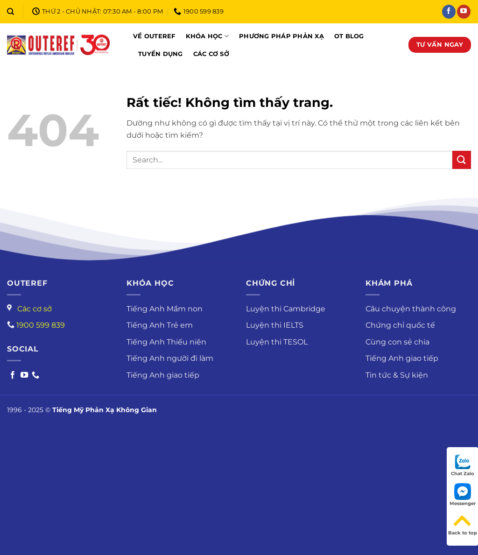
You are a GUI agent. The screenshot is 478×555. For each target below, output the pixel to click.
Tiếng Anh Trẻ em (160, 325)
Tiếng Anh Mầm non (165, 308)
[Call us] (35, 375)
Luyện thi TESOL (277, 341)
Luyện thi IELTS (274, 325)
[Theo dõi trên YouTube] (464, 12)
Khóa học (207, 36)
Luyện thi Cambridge (285, 308)
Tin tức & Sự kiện (397, 375)
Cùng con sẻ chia (397, 341)
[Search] (10, 11)
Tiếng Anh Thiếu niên (166, 341)
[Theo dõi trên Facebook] (449, 12)
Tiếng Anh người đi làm (170, 358)
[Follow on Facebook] (12, 375)
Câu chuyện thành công (411, 308)
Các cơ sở (211, 53)
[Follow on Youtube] (24, 375)
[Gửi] (461, 160)
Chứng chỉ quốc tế (400, 325)
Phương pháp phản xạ (281, 36)
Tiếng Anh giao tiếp (163, 375)
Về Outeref (154, 36)
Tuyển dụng (160, 53)
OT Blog (349, 36)
